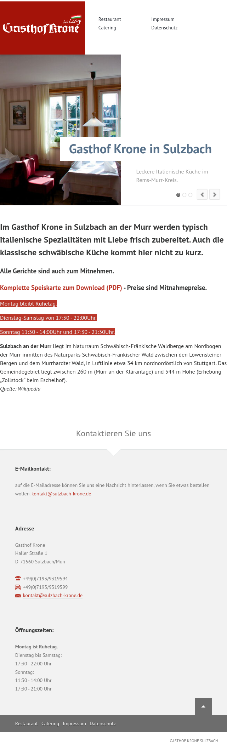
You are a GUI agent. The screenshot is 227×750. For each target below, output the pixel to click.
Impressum (163, 19)
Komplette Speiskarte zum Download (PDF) (61, 287)
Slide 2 (184, 195)
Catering (107, 27)
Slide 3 (190, 195)
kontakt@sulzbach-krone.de (61, 493)
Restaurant (109, 19)
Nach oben (203, 706)
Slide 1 (178, 195)
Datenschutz (164, 27)
